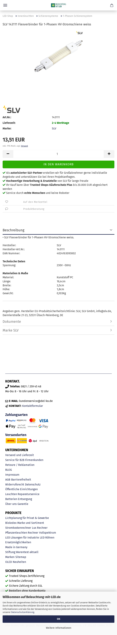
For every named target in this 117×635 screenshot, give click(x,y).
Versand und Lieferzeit (19, 455)
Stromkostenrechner (18, 527)
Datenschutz (33, 484)
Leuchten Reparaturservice (22, 494)
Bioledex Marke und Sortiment (24, 522)
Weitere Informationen (58, 627)
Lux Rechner (39, 527)
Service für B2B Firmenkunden (24, 460)
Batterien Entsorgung (18, 499)
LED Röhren (47, 537)
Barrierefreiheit (21, 479)
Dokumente (12, 321)
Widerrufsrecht (14, 484)
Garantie (22, 504)
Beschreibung (13, 230)
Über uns (11, 504)
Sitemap (20, 557)
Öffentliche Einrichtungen (21, 489)
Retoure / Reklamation (19, 465)
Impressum (12, 474)
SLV (54, 128)
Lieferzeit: (9, 123)
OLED (8, 562)
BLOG (8, 469)
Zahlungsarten (16, 415)
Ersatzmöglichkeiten (18, 542)
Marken (9, 557)
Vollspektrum (47, 532)
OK (58, 618)
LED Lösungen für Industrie (22, 537)
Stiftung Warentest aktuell (21, 552)
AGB (7, 479)
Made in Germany (16, 547)
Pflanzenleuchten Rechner (21, 532)
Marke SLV (11, 330)
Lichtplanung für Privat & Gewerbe (27, 518)
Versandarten (15, 435)
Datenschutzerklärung (22, 612)
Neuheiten (19, 562)
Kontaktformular (32, 406)
